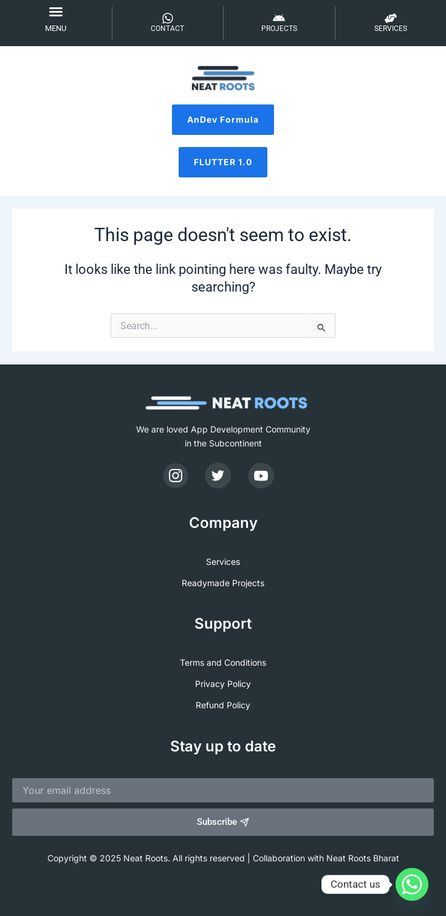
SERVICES (390, 28)
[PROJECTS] (279, 18)
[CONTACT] (168, 18)
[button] (56, 11)
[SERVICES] (391, 18)
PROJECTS (279, 28)
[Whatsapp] (412, 884)
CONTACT (167, 28)
